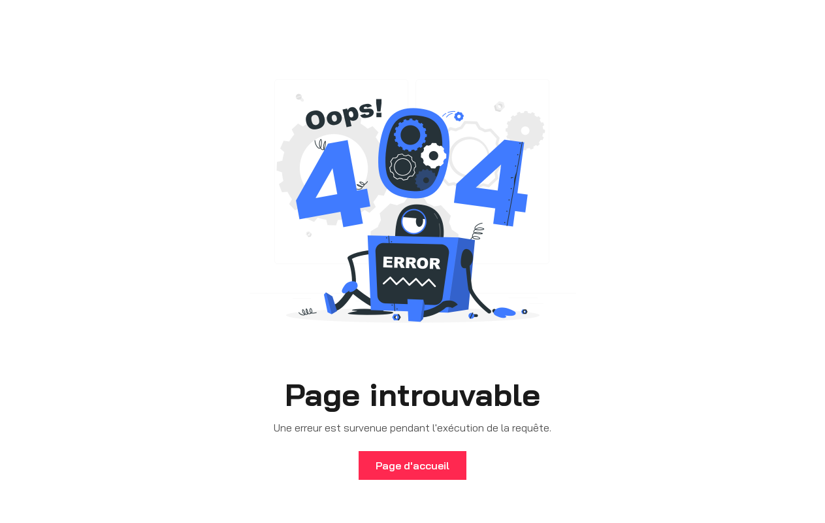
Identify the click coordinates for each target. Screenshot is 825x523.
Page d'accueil (412, 465)
